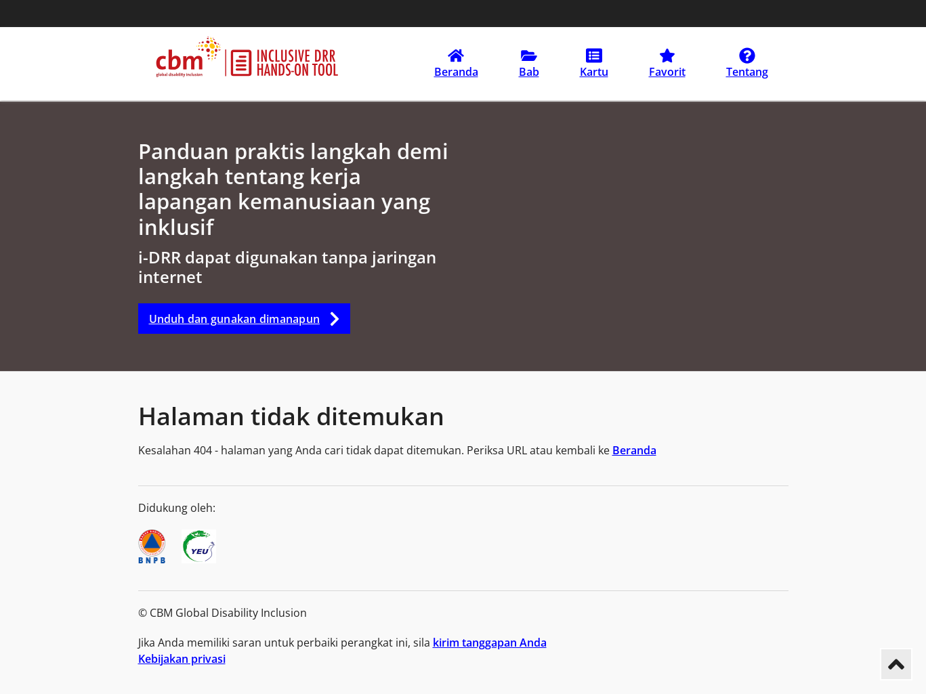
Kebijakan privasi (182, 658)
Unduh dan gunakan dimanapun (249, 318)
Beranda (634, 450)
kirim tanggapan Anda (490, 642)
